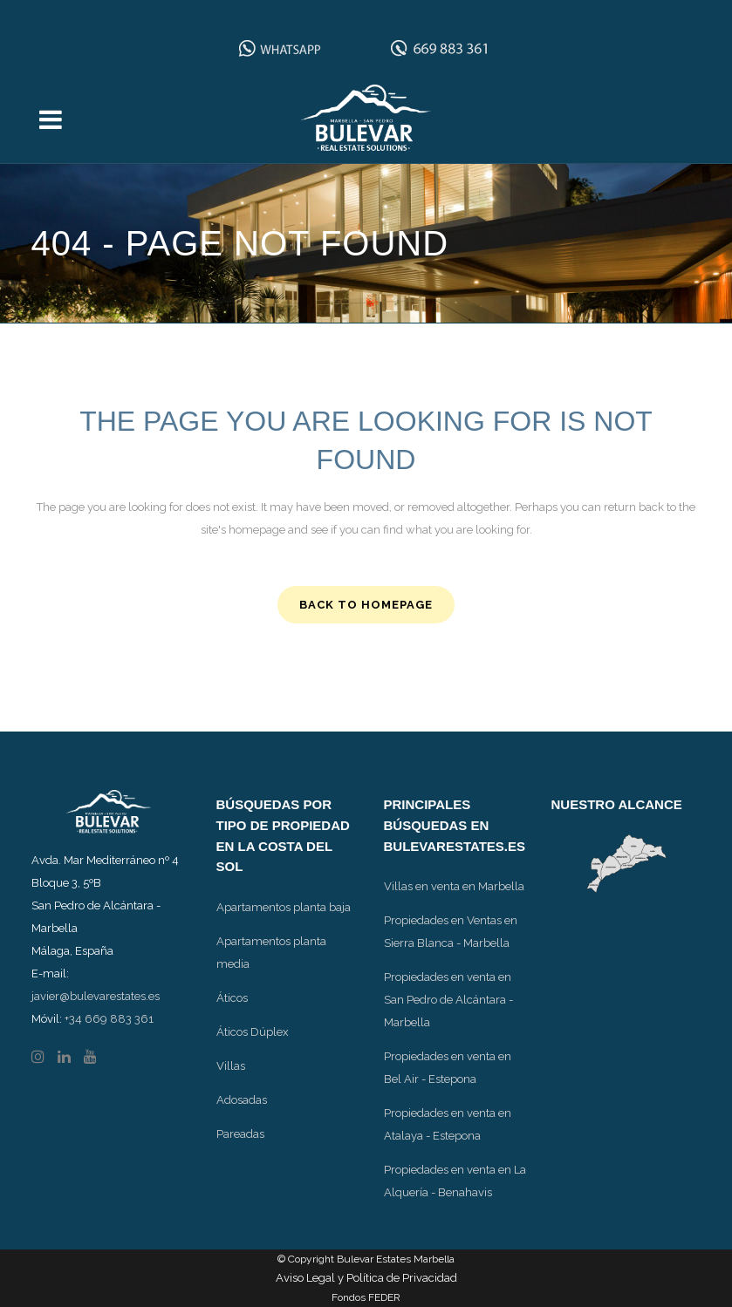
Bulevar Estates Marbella (396, 1259)
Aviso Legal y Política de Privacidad (366, 1277)
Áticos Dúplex (252, 1031)
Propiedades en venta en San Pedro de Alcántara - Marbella (448, 999)
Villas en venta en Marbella (454, 886)
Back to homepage (366, 604)
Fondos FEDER (366, 1297)
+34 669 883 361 (109, 1018)
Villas (230, 1065)
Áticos (232, 997)
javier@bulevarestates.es (95, 996)
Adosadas (241, 1099)
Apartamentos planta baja (283, 907)
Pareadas (240, 1133)
